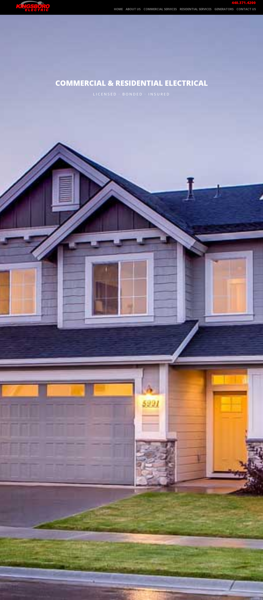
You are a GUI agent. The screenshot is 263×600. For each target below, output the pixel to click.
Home (118, 9)
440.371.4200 (244, 2)
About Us (133, 9)
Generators (224, 9)
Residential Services (195, 9)
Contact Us (246, 9)
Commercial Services (160, 9)
